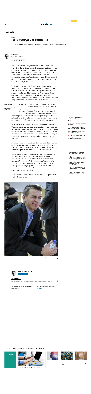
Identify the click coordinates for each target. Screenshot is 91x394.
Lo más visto (71, 148)
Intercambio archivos (28, 281)
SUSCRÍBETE (74, 20)
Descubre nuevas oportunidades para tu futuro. (65, 363)
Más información (15, 288)
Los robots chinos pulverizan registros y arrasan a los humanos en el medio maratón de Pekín (77, 137)
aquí (41, 288)
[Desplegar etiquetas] (57, 281)
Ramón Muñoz (15, 54)
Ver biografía (22, 274)
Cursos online (21, 348)
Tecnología (50, 281)
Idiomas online (29, 348)
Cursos (13, 348)
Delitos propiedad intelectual (40, 281)
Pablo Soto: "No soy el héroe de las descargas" (10, 108)
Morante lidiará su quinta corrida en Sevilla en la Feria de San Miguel (76, 119)
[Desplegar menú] (5, 24)
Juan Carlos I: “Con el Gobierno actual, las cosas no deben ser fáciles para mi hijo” (77, 168)
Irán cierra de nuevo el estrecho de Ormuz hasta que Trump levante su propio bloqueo (76, 173)
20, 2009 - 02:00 (19, 56)
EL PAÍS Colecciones (39, 348)
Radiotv (9, 32)
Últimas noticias (72, 115)
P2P (22, 281)
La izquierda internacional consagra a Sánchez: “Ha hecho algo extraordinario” (77, 163)
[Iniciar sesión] (82, 21)
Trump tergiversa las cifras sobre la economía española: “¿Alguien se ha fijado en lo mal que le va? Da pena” (76, 152)
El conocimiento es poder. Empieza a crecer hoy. (30, 367)
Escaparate (7, 348)
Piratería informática (15, 281)
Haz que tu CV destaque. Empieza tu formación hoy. (80, 362)
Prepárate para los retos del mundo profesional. (52, 362)
